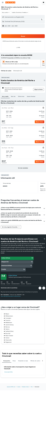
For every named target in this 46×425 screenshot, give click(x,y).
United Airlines (12, 275)
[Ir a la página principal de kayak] (10, 2)
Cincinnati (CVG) (8, 372)
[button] (2, 2)
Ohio (32, 386)
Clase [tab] (14, 360)
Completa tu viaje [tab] (23, 360)
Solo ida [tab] (13, 96)
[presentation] (9, 8)
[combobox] (5, 12)
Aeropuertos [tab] (6, 360)
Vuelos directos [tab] (31, 96)
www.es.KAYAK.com (11, 386)
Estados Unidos (25, 386)
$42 (2, 7)
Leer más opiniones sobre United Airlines (11, 296)
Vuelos (18, 386)
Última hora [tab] (21, 96)
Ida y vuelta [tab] (5, 96)
